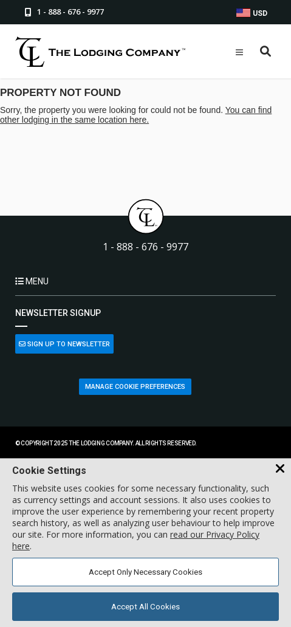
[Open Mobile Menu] (239, 52)
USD (251, 13)
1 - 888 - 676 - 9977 (145, 247)
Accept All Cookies (145, 606)
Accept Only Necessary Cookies (145, 572)
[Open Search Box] (265, 52)
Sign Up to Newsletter (64, 344)
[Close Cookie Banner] (280, 469)
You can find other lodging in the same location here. (136, 115)
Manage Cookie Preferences (135, 387)
